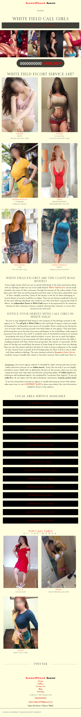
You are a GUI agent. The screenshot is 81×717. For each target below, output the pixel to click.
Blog (40, 689)
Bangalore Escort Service (65, 352)
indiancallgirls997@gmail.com (40, 702)
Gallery (40, 684)
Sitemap (40, 692)
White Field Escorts (57, 288)
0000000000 (40, 698)
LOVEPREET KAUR (32, 384)
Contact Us (40, 686)
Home (40, 681)
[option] (40, 43)
